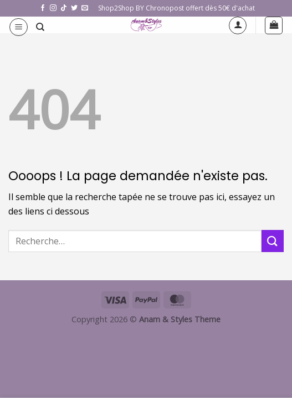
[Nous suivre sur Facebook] (42, 8)
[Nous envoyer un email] (84, 8)
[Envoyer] (273, 241)
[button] (18, 27)
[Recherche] (40, 27)
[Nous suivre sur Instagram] (53, 8)
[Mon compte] (238, 25)
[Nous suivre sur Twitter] (74, 8)
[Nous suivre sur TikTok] (63, 8)
